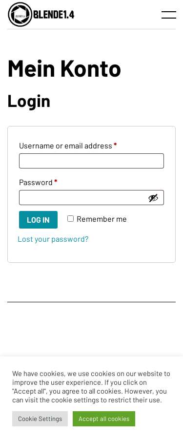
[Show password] (153, 197)
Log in (38, 219)
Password (53, 180)
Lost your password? (53, 238)
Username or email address (83, 144)
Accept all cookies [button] (104, 418)
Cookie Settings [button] (40, 418)
